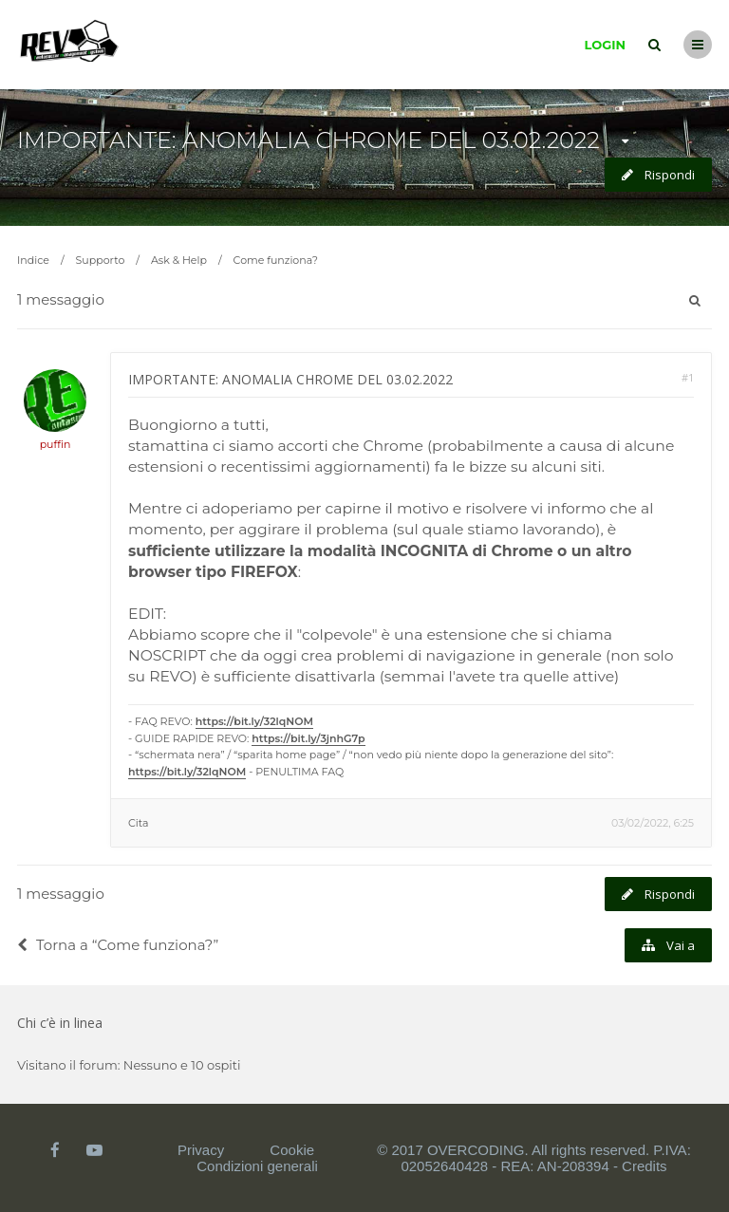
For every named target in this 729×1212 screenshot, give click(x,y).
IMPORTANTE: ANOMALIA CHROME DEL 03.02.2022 (308, 140)
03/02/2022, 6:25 (652, 823)
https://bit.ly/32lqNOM (254, 721)
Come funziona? (276, 260)
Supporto (100, 260)
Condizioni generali (257, 1166)
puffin (55, 444)
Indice (33, 260)
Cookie (292, 1150)
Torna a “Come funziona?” (117, 945)
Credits (644, 1166)
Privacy (201, 1150)
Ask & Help (179, 260)
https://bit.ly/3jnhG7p (308, 738)
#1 (688, 377)
